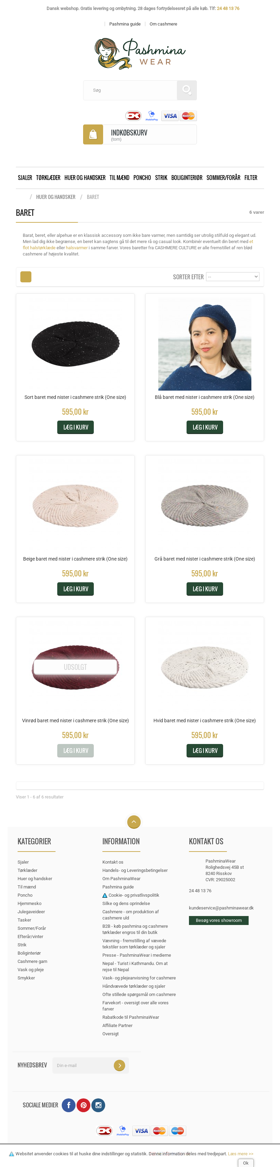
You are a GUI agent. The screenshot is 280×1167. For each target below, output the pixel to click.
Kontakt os (112, 862)
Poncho (142, 177)
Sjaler (25, 177)
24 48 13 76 (228, 8)
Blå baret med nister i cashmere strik (204, 397)
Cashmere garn (32, 961)
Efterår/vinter (30, 936)
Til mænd (119, 177)
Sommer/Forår (223, 177)
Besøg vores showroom (219, 920)
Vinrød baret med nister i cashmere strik (75, 720)
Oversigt (110, 1033)
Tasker (24, 920)
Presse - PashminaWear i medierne (136, 955)
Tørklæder (48, 177)
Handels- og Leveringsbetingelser (135, 870)
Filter (250, 177)
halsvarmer (77, 247)
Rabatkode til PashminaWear (130, 1017)
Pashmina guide (118, 886)
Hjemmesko (29, 903)
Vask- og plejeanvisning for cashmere (139, 977)
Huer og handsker (85, 177)
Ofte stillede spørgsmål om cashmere (139, 994)
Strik (161, 177)
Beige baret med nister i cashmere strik (75, 559)
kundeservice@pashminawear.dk (221, 908)
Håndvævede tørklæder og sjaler (133, 986)
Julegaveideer (31, 911)
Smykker (26, 977)
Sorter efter (188, 276)
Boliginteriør (186, 177)
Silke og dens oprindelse (126, 903)
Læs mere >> (240, 1153)
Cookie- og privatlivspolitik (134, 895)
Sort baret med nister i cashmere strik (75, 397)
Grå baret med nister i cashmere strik (204, 559)
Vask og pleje (31, 969)
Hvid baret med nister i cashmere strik (204, 720)
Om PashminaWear (121, 878)
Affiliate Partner (117, 1025)
